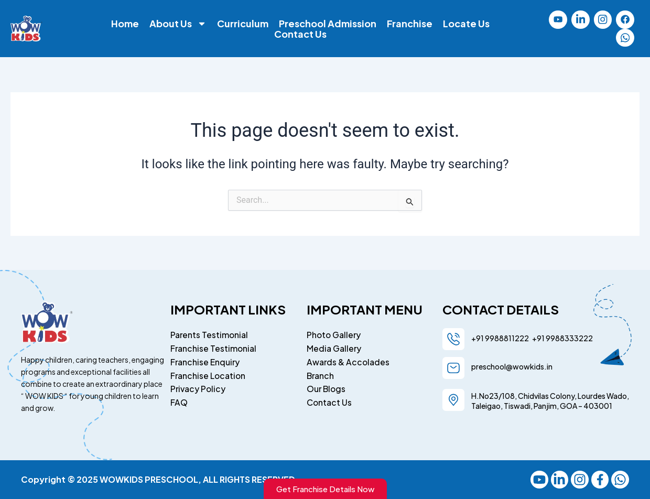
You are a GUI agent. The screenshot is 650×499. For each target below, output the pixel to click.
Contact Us (300, 34)
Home (125, 24)
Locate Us (466, 24)
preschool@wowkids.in (511, 366)
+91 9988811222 (500, 337)
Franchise (409, 24)
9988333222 (569, 337)
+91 (537, 337)
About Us (178, 24)
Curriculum (242, 24)
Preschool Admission (327, 24)
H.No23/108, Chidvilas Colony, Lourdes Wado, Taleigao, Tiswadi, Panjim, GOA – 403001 (550, 400)
